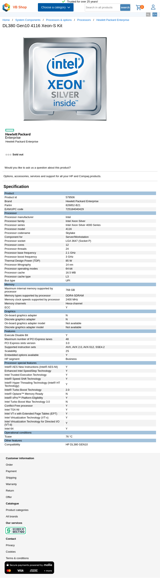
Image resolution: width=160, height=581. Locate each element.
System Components (28, 19)
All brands (12, 516)
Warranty (11, 484)
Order (9, 464)
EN (155, 14)
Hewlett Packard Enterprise (112, 19)
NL (148, 14)
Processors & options (59, 19)
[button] (123, 35)
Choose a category (55, 7)
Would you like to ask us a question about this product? (38, 167)
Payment (11, 471)
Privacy (10, 545)
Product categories (17, 510)
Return (10, 490)
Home (6, 19)
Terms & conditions (17, 558)
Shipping (11, 477)
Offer (9, 497)
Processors (84, 19)
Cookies (11, 551)
